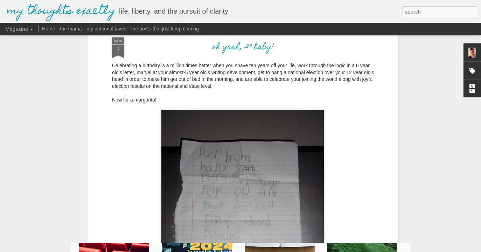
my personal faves (106, 28)
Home (48, 28)
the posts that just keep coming (165, 28)
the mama (71, 28)
